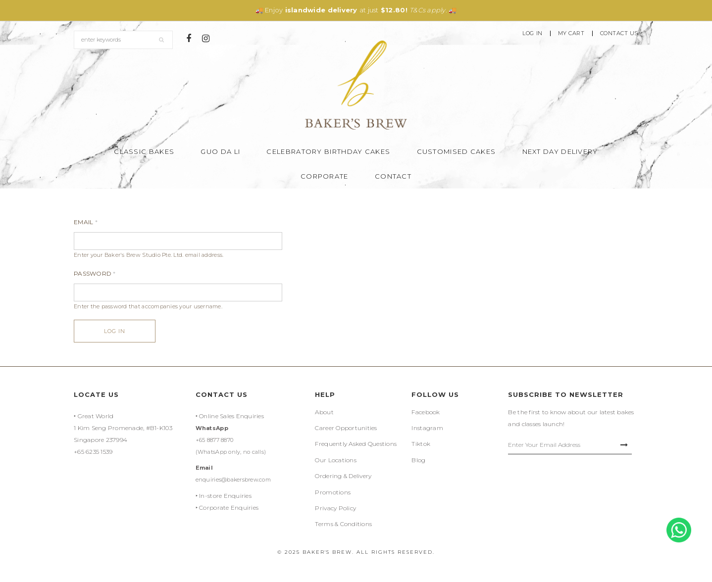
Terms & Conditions (343, 524)
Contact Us (619, 33)
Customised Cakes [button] (456, 151)
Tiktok (420, 443)
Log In (532, 33)
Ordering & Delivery (343, 476)
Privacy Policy (335, 508)
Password (95, 273)
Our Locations (335, 460)
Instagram (427, 428)
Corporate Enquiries (228, 507)
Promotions (333, 492)
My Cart (571, 33)
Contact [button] (393, 176)
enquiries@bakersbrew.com (233, 479)
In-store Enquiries (225, 495)
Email (86, 222)
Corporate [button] (325, 176)
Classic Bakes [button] (144, 151)
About (324, 412)
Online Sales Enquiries (231, 416)
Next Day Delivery (560, 151)
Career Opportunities (346, 428)
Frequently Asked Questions (356, 443)
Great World (96, 416)
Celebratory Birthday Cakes (328, 151)
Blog (418, 460)
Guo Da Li (220, 151)
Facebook (425, 412)
